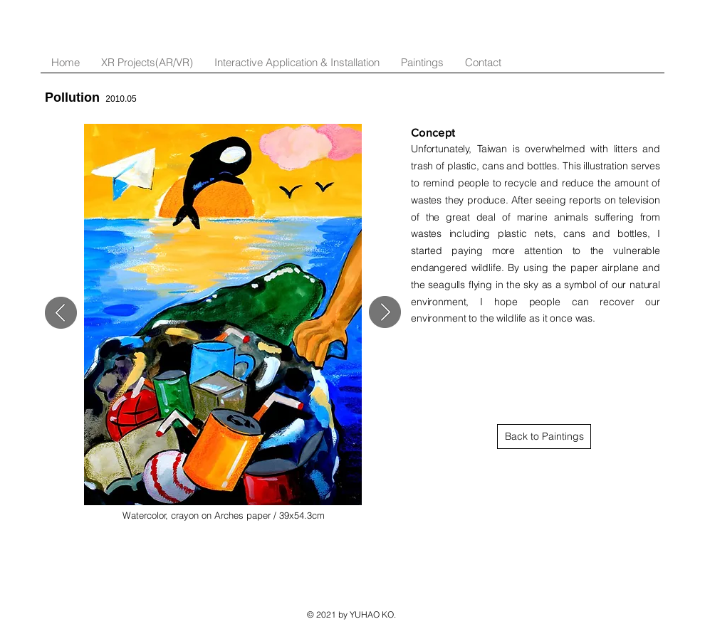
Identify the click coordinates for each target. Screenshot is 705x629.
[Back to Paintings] (544, 436)
